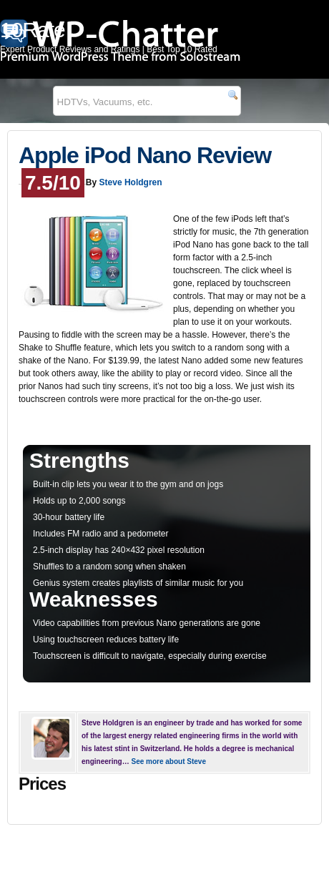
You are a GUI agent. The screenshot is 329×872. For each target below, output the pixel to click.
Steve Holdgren (130, 182)
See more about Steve (168, 761)
